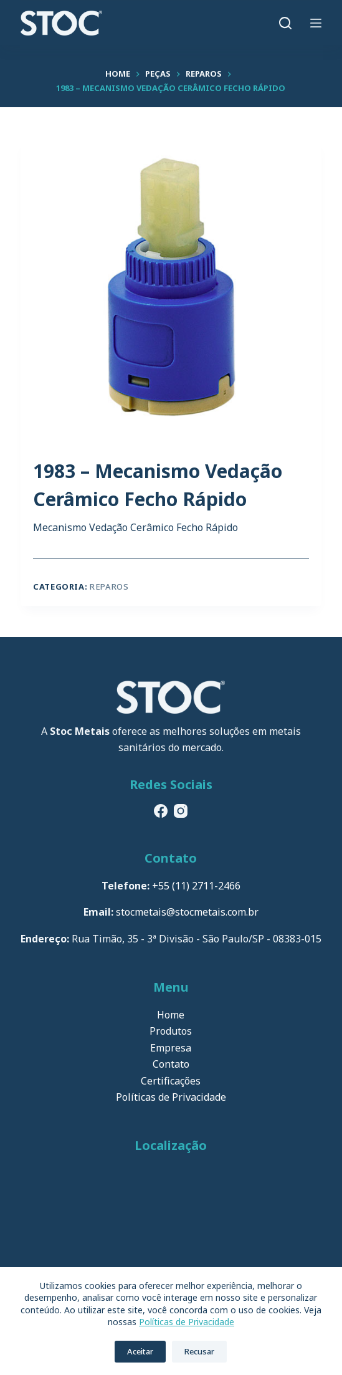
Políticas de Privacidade (186, 1322)
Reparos (109, 586)
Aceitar (140, 1351)
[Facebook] (161, 811)
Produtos (171, 1031)
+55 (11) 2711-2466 (196, 886)
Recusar (199, 1351)
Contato (171, 1064)
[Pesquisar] (285, 23)
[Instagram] (181, 811)
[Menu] (315, 23)
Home (170, 1015)
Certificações (171, 1081)
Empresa (170, 1048)
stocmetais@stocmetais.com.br (187, 912)
